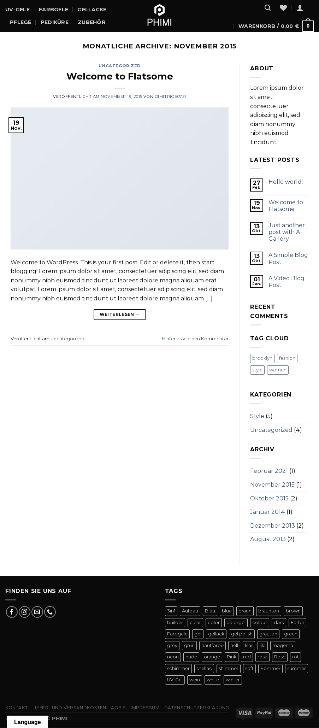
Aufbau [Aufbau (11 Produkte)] (190, 610)
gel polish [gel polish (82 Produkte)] (242, 633)
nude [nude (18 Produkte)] (191, 656)
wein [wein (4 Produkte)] (194, 679)
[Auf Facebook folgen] (12, 612)
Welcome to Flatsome (119, 76)
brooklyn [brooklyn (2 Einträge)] (262, 358)
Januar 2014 (267, 512)
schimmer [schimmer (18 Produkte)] (178, 668)
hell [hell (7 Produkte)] (234, 645)
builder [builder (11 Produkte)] (175, 622)
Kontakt (16, 707)
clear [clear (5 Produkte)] (195, 622)
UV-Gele (17, 9)
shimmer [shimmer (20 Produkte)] (228, 668)
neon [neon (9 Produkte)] (173, 656)
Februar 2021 (269, 471)
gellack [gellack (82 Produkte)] (216, 633)
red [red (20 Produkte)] (247, 656)
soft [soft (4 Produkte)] (249, 668)
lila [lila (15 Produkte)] (263, 645)
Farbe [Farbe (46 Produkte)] (297, 622)
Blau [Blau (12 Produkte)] (210, 610)
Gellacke (91, 9)
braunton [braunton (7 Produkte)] (268, 610)
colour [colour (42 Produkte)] (259, 622)
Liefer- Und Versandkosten (69, 707)
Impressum (145, 707)
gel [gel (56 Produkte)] (197, 633)
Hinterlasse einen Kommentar (195, 338)
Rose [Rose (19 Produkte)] (279, 656)
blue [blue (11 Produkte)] (227, 610)
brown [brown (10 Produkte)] (293, 610)
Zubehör (92, 22)
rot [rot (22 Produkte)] (295, 656)
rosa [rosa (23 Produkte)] (262, 656)
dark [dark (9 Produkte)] (279, 622)
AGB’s (118, 707)
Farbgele (53, 9)
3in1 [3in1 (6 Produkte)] (171, 610)
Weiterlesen (120, 314)
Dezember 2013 (272, 525)
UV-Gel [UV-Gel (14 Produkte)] (175, 679)
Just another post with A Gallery (286, 232)
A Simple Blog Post (288, 258)
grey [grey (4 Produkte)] (172, 645)
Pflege (20, 22)
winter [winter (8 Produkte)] (233, 679)
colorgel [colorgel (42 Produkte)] (236, 622)
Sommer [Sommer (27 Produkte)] (270, 668)
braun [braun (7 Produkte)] (245, 610)
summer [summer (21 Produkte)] (296, 668)
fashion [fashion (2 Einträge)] (287, 358)
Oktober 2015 (269, 498)
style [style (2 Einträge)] (257, 369)
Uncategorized (119, 65)
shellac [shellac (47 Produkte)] (204, 668)
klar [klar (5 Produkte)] (249, 645)
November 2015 (272, 484)
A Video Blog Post (286, 281)
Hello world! (285, 181)
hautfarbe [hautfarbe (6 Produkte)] (212, 645)
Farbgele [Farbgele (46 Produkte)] (177, 633)
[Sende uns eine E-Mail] (37, 612)
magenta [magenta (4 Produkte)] (282, 645)
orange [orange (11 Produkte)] (212, 656)
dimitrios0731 (170, 96)
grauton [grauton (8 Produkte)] (268, 633)
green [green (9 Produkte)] (290, 633)
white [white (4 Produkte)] (213, 679)
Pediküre (55, 22)
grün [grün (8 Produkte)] (189, 645)
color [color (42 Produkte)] (214, 622)
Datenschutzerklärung (196, 707)
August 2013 (268, 539)
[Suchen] (268, 8)
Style (257, 416)
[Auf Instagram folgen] (24, 612)
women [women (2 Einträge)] (277, 369)
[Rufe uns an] (50, 612)
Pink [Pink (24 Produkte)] (231, 656)
